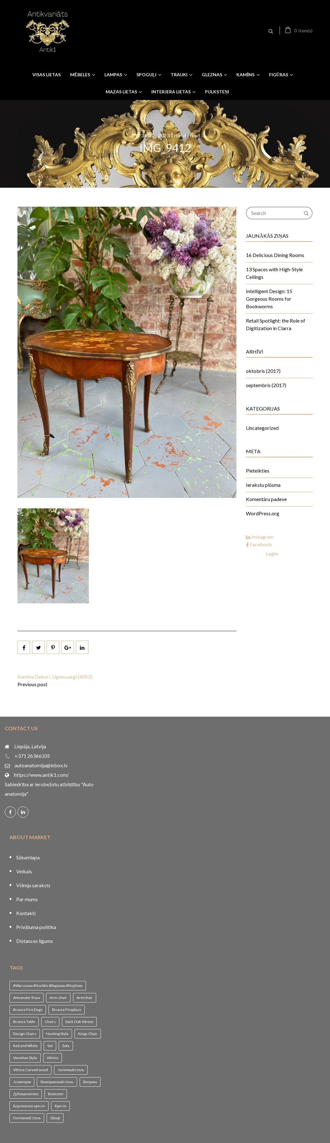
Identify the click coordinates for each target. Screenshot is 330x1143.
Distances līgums (34, 941)
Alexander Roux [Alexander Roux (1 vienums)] (26, 997)
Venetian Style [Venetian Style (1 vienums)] (25, 1057)
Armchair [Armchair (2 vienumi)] (84, 997)
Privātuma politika (36, 927)
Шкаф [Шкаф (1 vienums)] (55, 1117)
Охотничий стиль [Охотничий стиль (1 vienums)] (27, 1117)
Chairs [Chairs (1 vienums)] (50, 1021)
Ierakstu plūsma (263, 485)
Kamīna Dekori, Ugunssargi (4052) (54, 677)
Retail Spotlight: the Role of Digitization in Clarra (275, 324)
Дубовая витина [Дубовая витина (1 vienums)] (25, 1093)
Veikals (24, 871)
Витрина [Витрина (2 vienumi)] (90, 1081)
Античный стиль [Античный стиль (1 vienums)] (70, 1069)
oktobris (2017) (263, 371)
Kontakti (26, 913)
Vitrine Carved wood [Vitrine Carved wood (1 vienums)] (30, 1069)
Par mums (27, 899)
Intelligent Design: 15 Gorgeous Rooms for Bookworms (269, 298)
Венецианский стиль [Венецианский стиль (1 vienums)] (56, 1081)
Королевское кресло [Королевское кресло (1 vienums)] (29, 1105)
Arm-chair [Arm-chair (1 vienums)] (58, 997)
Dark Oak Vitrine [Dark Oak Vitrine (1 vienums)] (79, 1021)
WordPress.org (262, 513)
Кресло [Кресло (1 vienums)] (60, 1105)
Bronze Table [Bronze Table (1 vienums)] (24, 1021)
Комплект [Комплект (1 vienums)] (55, 1093)
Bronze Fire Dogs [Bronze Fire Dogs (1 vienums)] (28, 1009)
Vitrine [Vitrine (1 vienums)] (52, 1057)
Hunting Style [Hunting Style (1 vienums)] (57, 1033)
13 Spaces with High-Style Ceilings (274, 273)
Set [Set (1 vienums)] (50, 1045)
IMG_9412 (165, 147)
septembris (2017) (266, 385)
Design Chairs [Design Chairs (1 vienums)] (24, 1033)
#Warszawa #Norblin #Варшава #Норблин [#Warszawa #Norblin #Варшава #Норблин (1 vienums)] (47, 985)
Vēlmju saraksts (33, 885)
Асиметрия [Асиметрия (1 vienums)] (22, 1081)
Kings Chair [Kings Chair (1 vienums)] (87, 1033)
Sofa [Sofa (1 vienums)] (65, 1045)
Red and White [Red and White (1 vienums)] (25, 1045)
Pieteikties (257, 471)
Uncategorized (262, 428)
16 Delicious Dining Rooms (275, 255)
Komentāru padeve (266, 499)
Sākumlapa (28, 857)
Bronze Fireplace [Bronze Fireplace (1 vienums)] (66, 1009)
